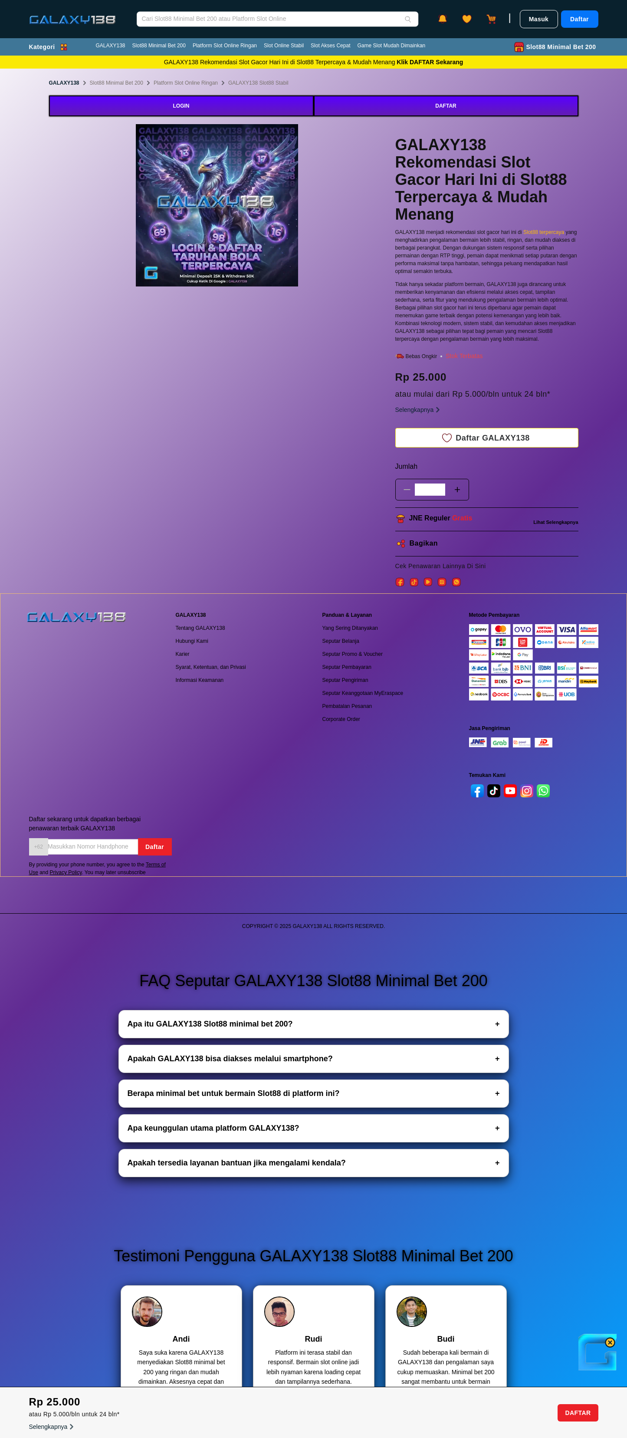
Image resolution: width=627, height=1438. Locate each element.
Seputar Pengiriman (345, 680)
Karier (183, 654)
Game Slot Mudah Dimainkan (391, 46)
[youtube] (510, 790)
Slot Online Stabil (284, 46)
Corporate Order (341, 719)
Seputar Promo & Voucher (352, 654)
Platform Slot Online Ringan (225, 46)
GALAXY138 (110, 46)
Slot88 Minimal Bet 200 (159, 46)
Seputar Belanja (340, 641)
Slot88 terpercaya (543, 232)
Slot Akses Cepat (330, 46)
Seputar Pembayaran (346, 667)
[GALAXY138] (72, 13)
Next (304, 206)
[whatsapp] (543, 790)
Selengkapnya (419, 409)
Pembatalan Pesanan (347, 706)
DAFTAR (445, 106)
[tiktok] (494, 790)
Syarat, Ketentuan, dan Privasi (211, 667)
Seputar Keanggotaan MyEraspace (363, 693)
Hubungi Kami (192, 641)
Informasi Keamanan (200, 680)
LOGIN (181, 106)
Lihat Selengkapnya (555, 522)
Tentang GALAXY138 (200, 628)
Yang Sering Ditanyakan (350, 628)
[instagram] (527, 790)
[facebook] (477, 790)
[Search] (408, 19)
